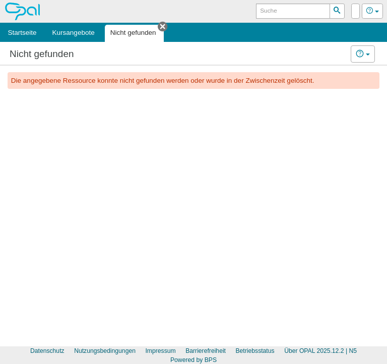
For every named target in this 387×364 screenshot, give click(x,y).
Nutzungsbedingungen (105, 350)
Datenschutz (47, 350)
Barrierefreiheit (205, 350)
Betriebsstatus (254, 350)
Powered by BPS (193, 359)
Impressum (160, 350)
